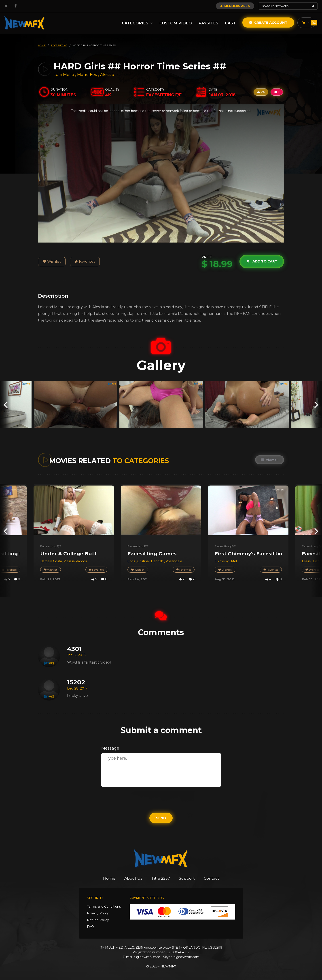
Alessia (107, 74)
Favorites (85, 261)
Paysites (208, 23)
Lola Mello (64, 74)
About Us (133, 878)
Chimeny (222, 561)
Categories (137, 23)
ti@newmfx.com (147, 957)
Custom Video (175, 23)
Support (187, 878)
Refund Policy (98, 920)
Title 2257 (160, 878)
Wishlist (52, 261)
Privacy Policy (98, 913)
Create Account (268, 22)
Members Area (235, 6)
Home (109, 878)
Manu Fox (87, 74)
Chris (131, 561)
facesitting (59, 45)
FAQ (90, 927)
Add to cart (261, 261)
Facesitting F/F (50, 546)
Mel (234, 561)
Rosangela (173, 561)
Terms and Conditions (104, 907)
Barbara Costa (51, 561)
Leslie (307, 561)
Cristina (143, 561)
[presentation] (5, 404)
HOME (42, 45)
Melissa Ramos (75, 561)
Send (161, 818)
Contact (211, 878)
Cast (230, 23)
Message (110, 748)
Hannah (157, 561)
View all (269, 460)
